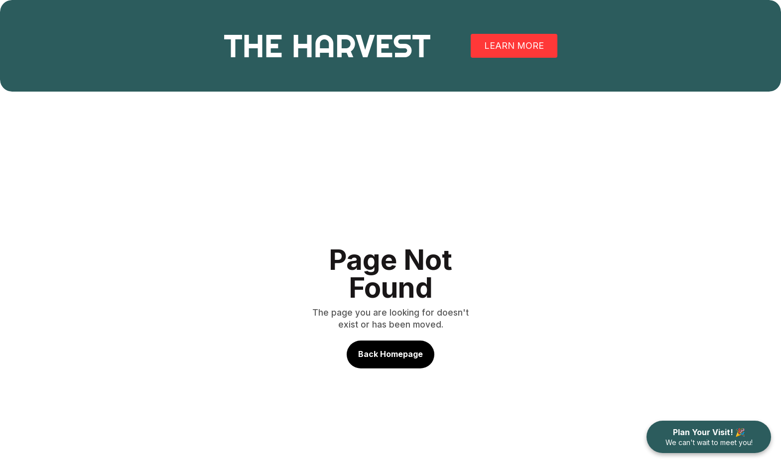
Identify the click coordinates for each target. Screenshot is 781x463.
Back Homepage (390, 354)
